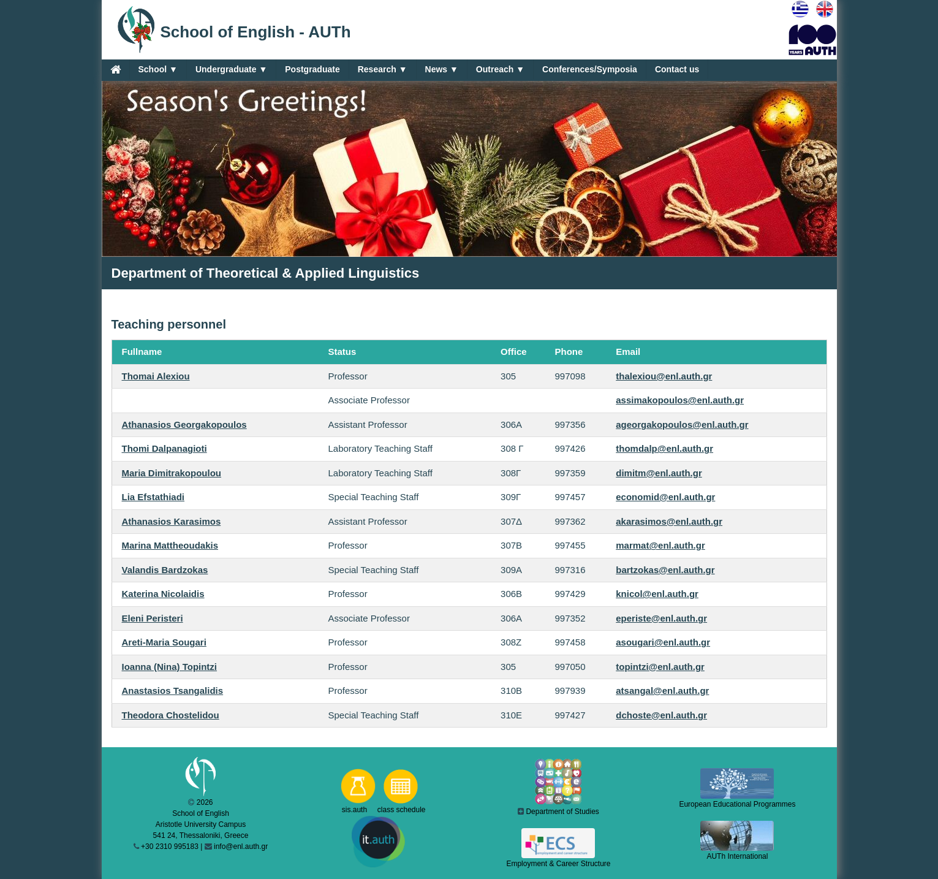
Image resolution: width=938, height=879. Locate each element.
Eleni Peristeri (152, 618)
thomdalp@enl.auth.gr (664, 448)
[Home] (115, 69)
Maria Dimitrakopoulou (172, 473)
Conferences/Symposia (589, 69)
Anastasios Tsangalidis (173, 690)
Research (382, 69)
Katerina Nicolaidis (163, 593)
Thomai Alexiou (156, 376)
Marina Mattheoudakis (170, 545)
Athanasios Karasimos (171, 521)
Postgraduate (312, 69)
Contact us (677, 69)
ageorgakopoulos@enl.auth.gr (682, 424)
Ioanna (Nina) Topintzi (169, 666)
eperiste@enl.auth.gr (661, 618)
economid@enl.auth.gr (665, 497)
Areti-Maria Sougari (164, 642)
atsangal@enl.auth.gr (662, 690)
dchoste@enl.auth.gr (661, 715)
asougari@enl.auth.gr (663, 642)
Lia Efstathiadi (153, 497)
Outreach (500, 69)
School (158, 69)
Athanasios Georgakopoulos (184, 424)
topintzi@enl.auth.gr (660, 666)
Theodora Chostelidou (170, 715)
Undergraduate (231, 69)
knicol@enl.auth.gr (657, 593)
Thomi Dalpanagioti (164, 448)
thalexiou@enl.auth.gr (664, 376)
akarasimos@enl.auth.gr (669, 521)
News (441, 69)
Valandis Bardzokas (165, 570)
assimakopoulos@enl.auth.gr (680, 400)
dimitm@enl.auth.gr (659, 473)
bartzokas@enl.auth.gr (665, 570)
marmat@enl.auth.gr (660, 545)
